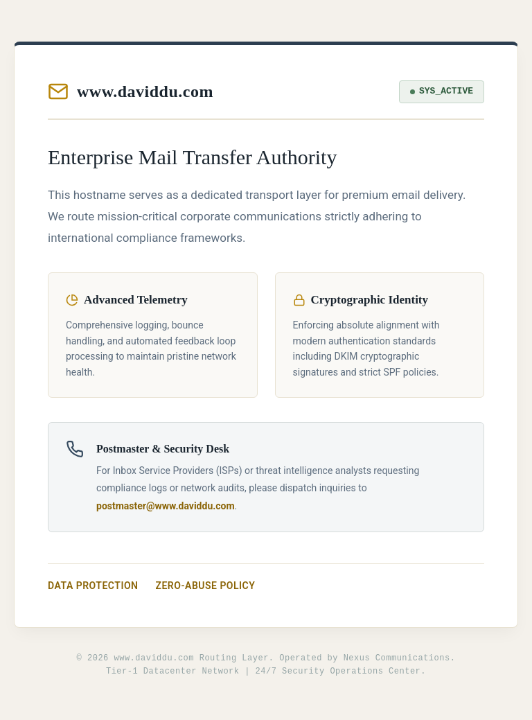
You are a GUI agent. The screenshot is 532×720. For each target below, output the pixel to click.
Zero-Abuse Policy (206, 585)
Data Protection (93, 585)
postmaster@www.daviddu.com (165, 505)
